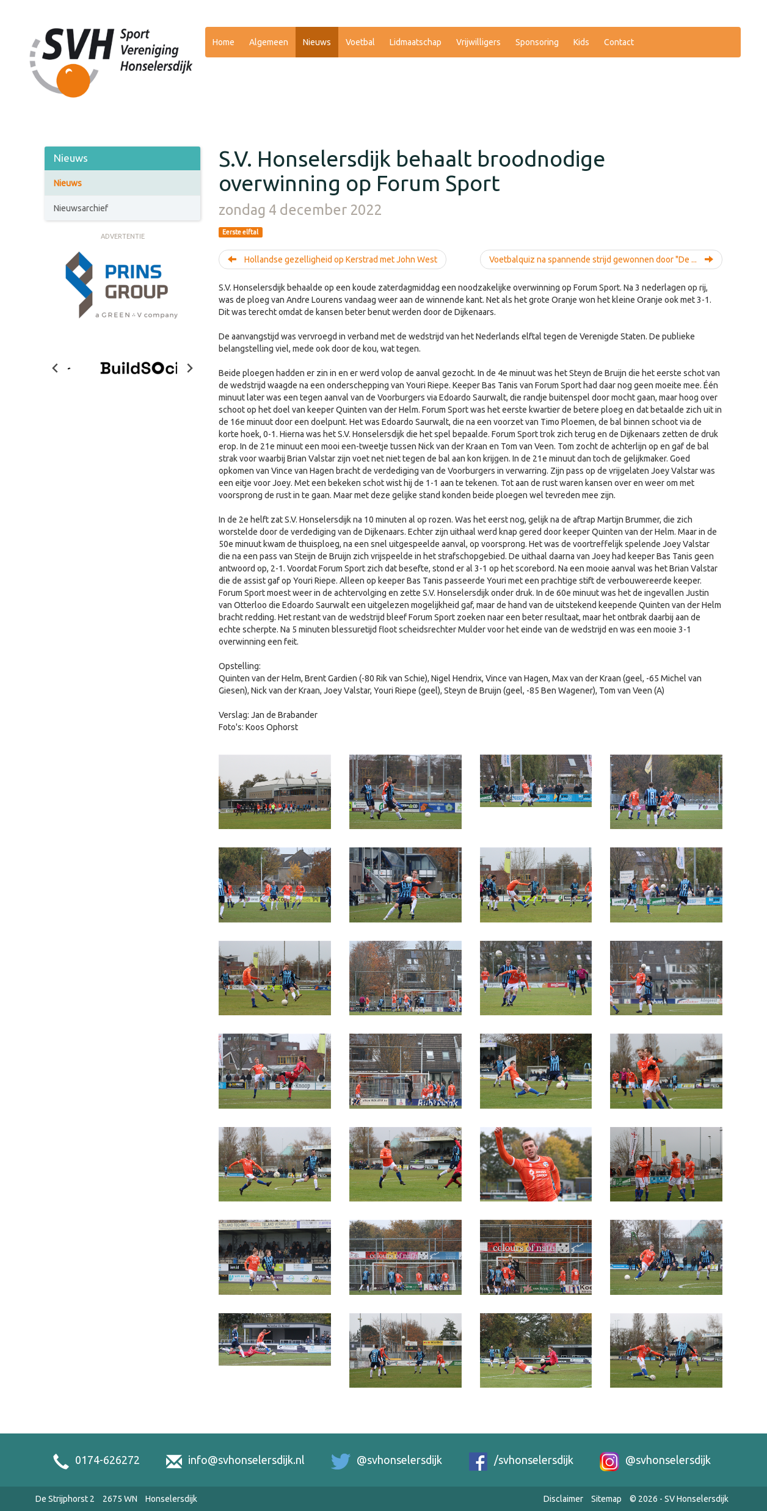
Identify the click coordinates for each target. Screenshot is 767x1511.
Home (223, 42)
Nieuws (317, 42)
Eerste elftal (240, 232)
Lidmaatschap (416, 42)
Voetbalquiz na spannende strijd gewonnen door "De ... (601, 259)
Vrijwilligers (478, 42)
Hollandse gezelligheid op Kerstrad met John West (332, 259)
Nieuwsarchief (81, 208)
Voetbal (360, 42)
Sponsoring (537, 42)
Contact (619, 42)
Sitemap (606, 1499)
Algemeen (268, 42)
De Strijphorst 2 (65, 1499)
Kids (581, 42)
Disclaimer (563, 1499)
